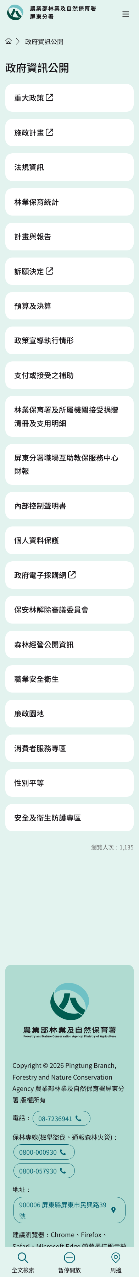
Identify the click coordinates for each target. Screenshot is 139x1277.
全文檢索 (23, 1263)
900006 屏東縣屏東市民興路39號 (69, 1210)
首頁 (8, 41)
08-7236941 (61, 1118)
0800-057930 (44, 1170)
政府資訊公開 (44, 41)
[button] (125, 14)
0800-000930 (44, 1151)
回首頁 (51, 12)
